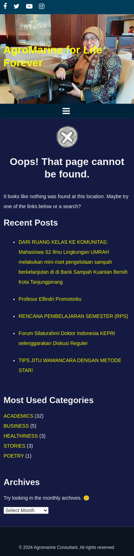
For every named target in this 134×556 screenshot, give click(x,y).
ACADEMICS (18, 416)
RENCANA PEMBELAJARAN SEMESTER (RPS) (73, 316)
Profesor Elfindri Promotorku (50, 299)
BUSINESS (16, 426)
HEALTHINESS (21, 436)
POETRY (14, 456)
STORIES (14, 446)
